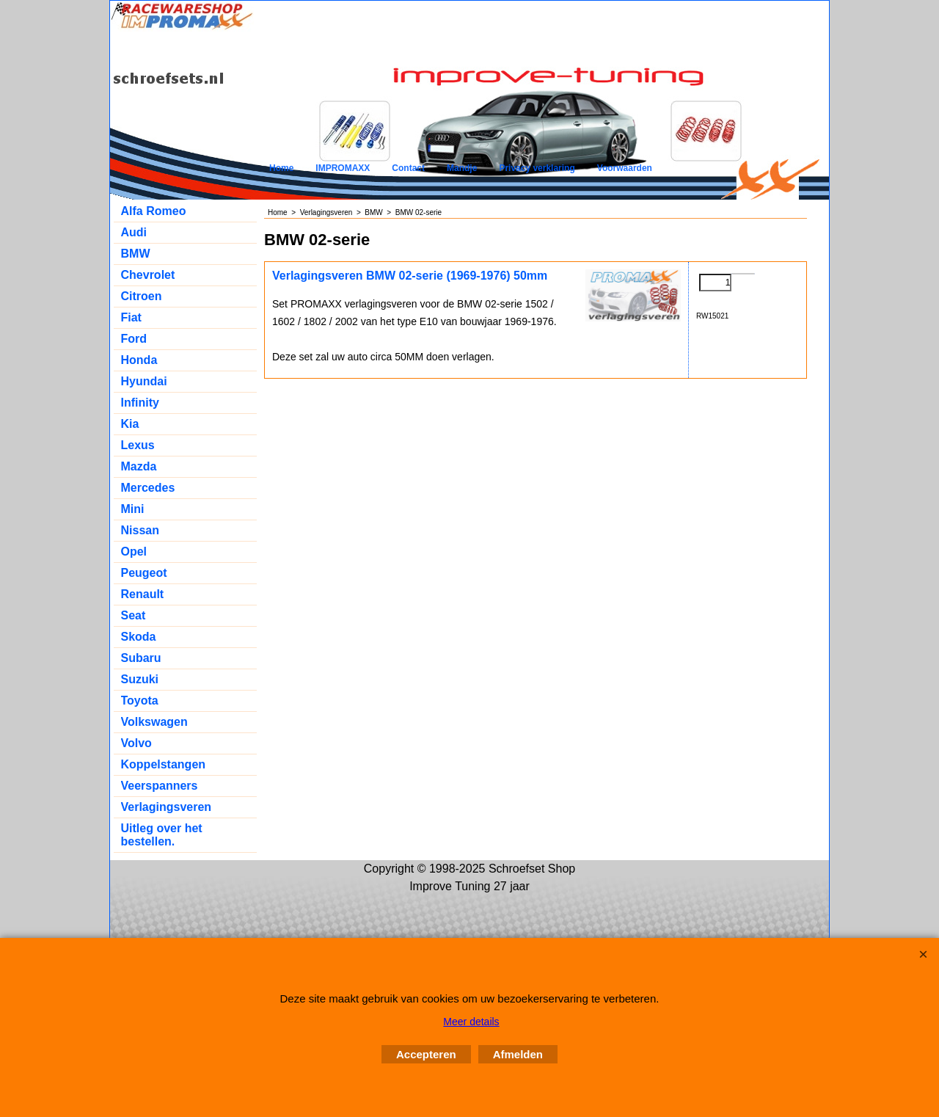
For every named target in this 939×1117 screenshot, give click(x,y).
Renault (142, 594)
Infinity (140, 402)
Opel (134, 551)
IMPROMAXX (342, 168)
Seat (133, 615)
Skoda (138, 636)
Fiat (131, 317)
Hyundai (144, 381)
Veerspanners (159, 785)
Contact (408, 168)
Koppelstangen (163, 764)
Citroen (141, 296)
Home (281, 168)
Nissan (140, 530)
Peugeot (144, 573)
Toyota (139, 700)
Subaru (141, 658)
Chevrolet (148, 275)
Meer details (471, 1021)
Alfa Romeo (153, 211)
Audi (134, 232)
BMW (135, 253)
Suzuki (140, 679)
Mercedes (148, 487)
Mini (133, 509)
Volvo (136, 743)
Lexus (138, 445)
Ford (134, 338)
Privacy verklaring (536, 168)
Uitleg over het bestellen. (161, 835)
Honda (139, 360)
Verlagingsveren (166, 807)
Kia (130, 424)
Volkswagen (154, 722)
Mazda (139, 466)
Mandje (462, 168)
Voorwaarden (624, 168)
